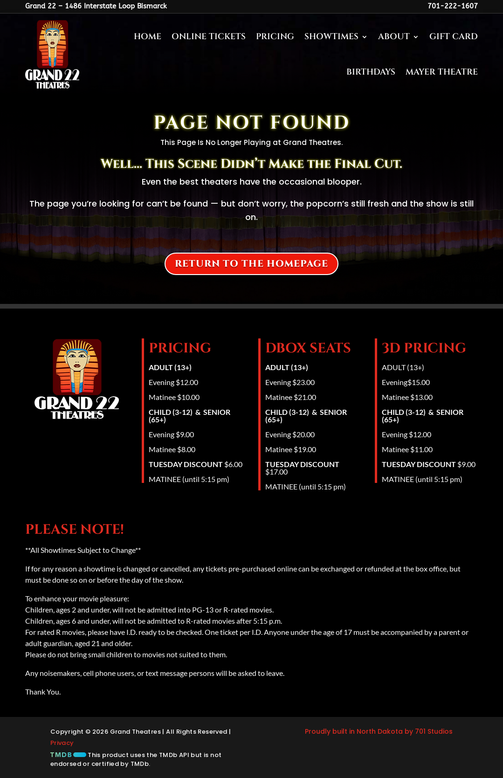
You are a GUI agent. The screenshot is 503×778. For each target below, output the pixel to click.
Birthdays (370, 72)
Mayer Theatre (442, 72)
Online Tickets (209, 36)
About (394, 36)
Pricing (275, 36)
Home (147, 36)
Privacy (62, 742)
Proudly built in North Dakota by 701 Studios (379, 731)
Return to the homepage (251, 263)
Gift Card (453, 36)
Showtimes (331, 36)
